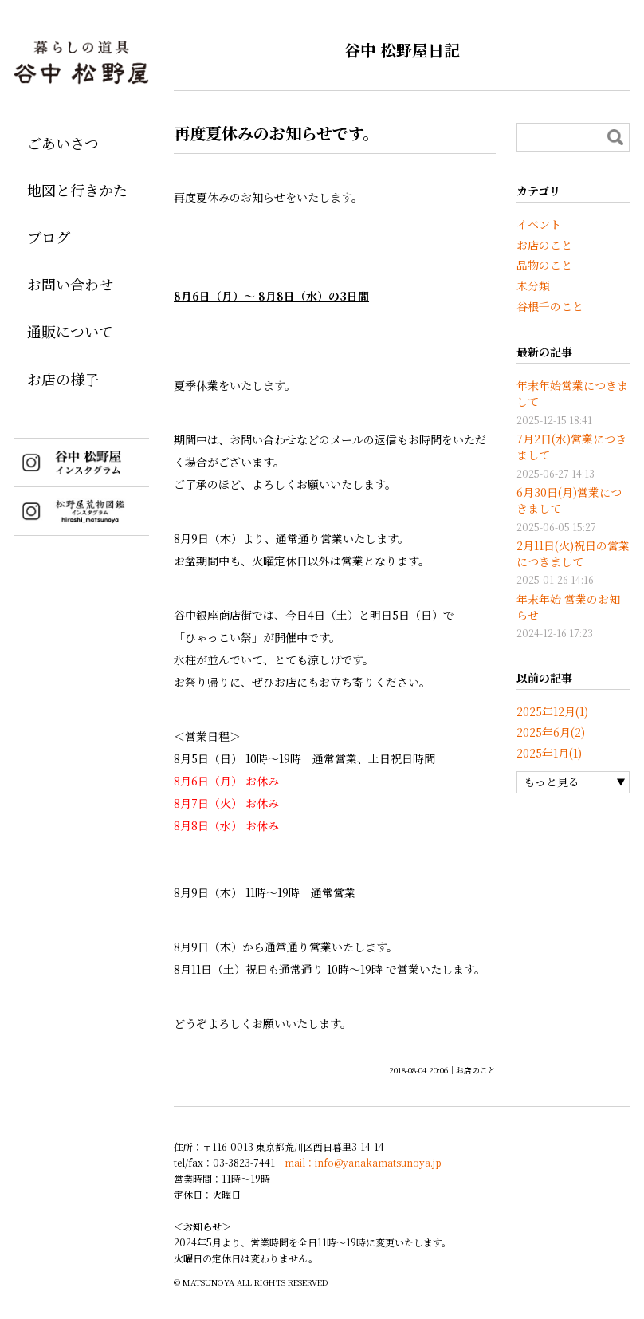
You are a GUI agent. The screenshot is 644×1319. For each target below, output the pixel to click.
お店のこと (476, 1070)
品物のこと (544, 265)
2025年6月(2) (550, 732)
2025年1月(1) (549, 753)
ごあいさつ (63, 142)
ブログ (48, 236)
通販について (70, 331)
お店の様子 (63, 378)
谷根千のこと (549, 306)
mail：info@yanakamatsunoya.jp (363, 1162)
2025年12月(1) (552, 711)
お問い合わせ (70, 284)
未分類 (533, 285)
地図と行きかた (77, 189)
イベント (538, 224)
